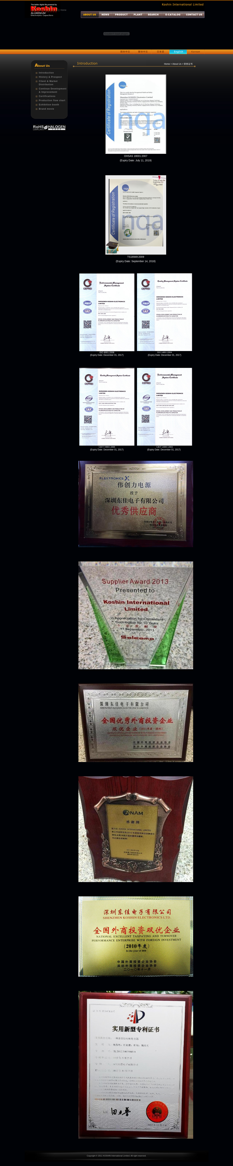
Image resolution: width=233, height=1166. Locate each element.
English (178, 51)
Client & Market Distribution (48, 83)
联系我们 (194, 14)
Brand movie (46, 109)
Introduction (46, 72)
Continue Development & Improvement (53, 90)
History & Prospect (50, 77)
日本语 (160, 51)
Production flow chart (52, 100)
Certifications (47, 96)
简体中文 (125, 51)
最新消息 (105, 14)
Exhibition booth (49, 104)
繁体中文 (143, 51)
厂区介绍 (138, 14)
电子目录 (173, 14)
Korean (196, 51)
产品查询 (153, 14)
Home (63, 10)
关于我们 (90, 14)
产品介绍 (121, 14)
